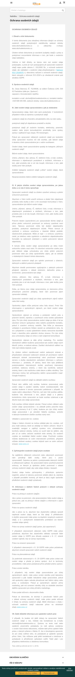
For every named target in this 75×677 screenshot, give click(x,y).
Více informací (70, 669)
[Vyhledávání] (37, 10)
